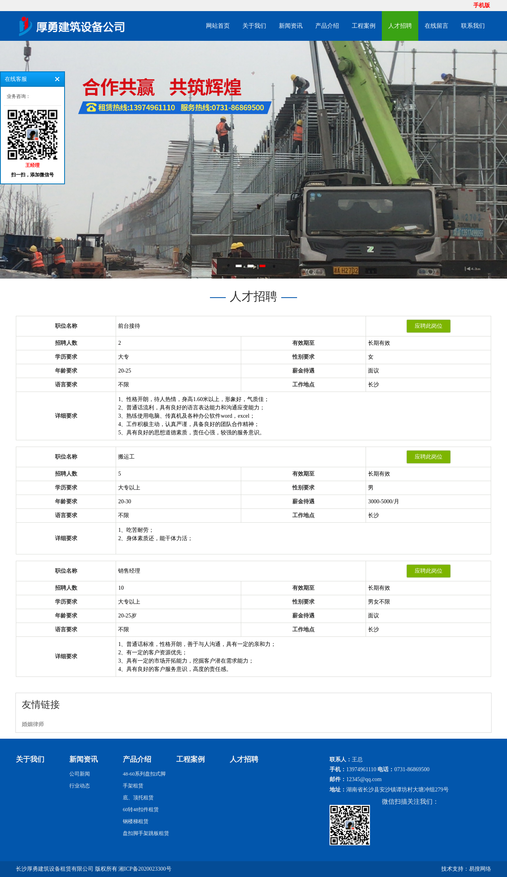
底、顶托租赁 (138, 798)
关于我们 (254, 26)
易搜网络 (480, 869)
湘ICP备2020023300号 (145, 869)
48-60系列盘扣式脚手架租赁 (144, 780)
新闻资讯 (291, 26)
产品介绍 (327, 26)
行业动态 (79, 786)
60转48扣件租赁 (141, 809)
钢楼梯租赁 (136, 821)
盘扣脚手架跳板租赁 (146, 833)
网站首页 (218, 26)
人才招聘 (400, 26)
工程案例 (363, 26)
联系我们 (473, 26)
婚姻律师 (33, 724)
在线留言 (436, 26)
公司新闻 (79, 774)
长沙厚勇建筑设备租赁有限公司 (54, 869)
